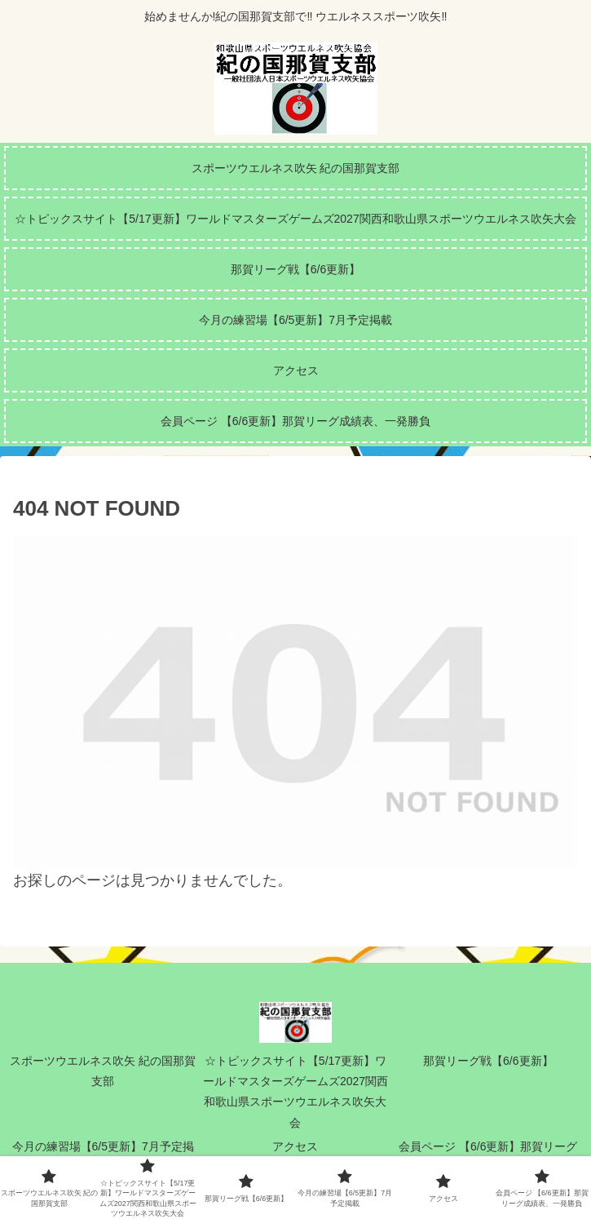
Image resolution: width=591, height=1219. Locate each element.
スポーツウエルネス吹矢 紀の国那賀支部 (103, 1071)
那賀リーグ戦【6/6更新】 (488, 1060)
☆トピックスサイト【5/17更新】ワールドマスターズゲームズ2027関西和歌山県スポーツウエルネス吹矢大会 (295, 1091)
